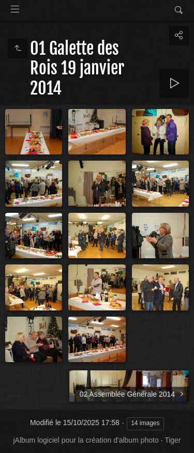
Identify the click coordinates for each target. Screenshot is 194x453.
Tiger (173, 440)
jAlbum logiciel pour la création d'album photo (85, 440)
